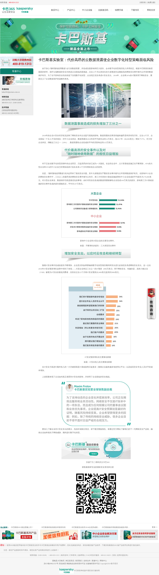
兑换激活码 (103, 10)
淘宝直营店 (70, 561)
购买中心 (55, 10)
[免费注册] (151, 2)
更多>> (154, 527)
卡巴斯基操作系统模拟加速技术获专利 (116, 527)
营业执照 (62, 564)
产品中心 (71, 10)
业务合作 (87, 561)
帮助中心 (103, 561)
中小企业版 (87, 10)
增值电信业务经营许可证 (75, 564)
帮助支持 (151, 10)
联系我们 (78, 561)
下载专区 (135, 10)
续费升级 (119, 10)
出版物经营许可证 (93, 564)
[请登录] (143, 2)
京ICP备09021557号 (51, 564)
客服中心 (95, 561)
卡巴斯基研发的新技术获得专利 (53, 527)
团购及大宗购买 (58, 561)
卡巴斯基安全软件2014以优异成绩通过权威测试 (86, 527)
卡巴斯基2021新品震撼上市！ (22, 527)
